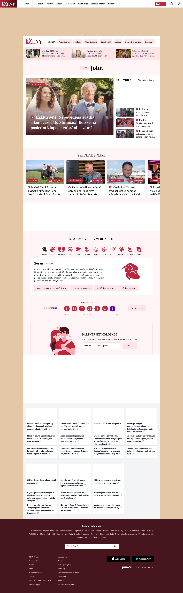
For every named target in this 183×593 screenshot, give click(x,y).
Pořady (111, 3)
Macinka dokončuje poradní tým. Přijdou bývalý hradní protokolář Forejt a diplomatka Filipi (40, 451)
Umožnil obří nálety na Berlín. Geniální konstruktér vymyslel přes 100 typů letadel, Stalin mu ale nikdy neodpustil (108, 440)
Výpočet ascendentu (129, 534)
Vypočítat (129, 344)
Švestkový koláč (99, 537)
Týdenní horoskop (81, 288)
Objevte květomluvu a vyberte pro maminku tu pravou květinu (107, 481)
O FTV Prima (34, 557)
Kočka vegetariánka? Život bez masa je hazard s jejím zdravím (108, 494)
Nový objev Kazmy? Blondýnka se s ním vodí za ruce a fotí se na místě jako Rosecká (74, 507)
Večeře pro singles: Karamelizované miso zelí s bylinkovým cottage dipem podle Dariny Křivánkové (140, 428)
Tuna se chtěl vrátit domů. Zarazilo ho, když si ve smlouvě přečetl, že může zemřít (85, 192)
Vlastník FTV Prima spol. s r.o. (40, 580)
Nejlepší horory (66, 531)
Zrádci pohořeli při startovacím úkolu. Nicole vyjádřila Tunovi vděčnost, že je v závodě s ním (143, 54)
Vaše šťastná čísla (89, 302)
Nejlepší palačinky (84, 537)
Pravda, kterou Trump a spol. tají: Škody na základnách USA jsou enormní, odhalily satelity (40, 426)
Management (63, 557)
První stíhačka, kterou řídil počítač (107, 425)
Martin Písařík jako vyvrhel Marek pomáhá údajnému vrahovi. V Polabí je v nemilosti (125, 192)
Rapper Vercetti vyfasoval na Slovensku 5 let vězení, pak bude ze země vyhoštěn (74, 495)
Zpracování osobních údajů (68, 572)
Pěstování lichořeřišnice (109, 534)
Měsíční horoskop (105, 288)
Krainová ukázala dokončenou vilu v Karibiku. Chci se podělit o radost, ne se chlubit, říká (98, 54)
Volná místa (33, 561)
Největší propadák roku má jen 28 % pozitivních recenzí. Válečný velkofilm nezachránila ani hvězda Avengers (41, 497)
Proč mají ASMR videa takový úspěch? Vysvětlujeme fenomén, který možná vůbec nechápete (107, 451)
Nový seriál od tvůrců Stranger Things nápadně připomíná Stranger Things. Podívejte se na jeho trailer (40, 509)
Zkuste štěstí (137, 308)
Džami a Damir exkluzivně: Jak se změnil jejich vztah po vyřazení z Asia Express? (145, 137)
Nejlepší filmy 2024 (50, 531)
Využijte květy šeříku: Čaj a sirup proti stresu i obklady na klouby (108, 506)
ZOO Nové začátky (132, 531)
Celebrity (39, 3)
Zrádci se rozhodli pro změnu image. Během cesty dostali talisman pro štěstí (72, 438)
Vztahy (49, 3)
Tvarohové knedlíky (146, 534)
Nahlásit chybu (34, 584)
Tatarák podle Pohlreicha (79, 534)
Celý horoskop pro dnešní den (51, 288)
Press (60, 561)
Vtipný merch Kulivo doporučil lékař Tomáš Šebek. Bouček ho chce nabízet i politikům (74, 426)
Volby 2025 (51, 534)
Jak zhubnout (35, 531)
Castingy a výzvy (64, 565)
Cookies (32, 576)
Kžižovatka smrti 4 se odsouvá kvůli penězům (41, 481)
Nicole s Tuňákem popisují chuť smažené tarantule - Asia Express (144, 126)
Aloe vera (94, 534)
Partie (98, 531)
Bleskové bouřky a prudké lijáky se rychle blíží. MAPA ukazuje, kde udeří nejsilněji (41, 438)
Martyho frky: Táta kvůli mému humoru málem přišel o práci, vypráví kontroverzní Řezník (73, 483)
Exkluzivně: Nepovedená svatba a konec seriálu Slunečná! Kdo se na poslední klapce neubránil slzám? (63, 122)
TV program (78, 531)
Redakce (61, 580)
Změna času (89, 531)
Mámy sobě (83, 3)
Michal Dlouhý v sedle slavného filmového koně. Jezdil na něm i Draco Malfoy (44, 191)
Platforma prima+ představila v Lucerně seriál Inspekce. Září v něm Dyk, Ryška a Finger (74, 451)
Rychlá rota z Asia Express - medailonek (143, 112)
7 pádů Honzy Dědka (37, 534)
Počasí (105, 531)
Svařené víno (62, 534)
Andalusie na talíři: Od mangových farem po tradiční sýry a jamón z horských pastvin (141, 438)
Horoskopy (70, 3)
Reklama (32, 565)
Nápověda (62, 576)
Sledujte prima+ (98, 3)
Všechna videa (145, 80)
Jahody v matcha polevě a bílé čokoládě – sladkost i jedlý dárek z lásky (141, 451)
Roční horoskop (128, 288)
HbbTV (31, 569)
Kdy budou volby (116, 531)
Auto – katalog (146, 531)
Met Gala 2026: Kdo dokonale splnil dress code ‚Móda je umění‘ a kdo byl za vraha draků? (53, 54)
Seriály (59, 3)
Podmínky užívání (36, 572)
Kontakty (61, 569)
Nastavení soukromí (66, 584)
